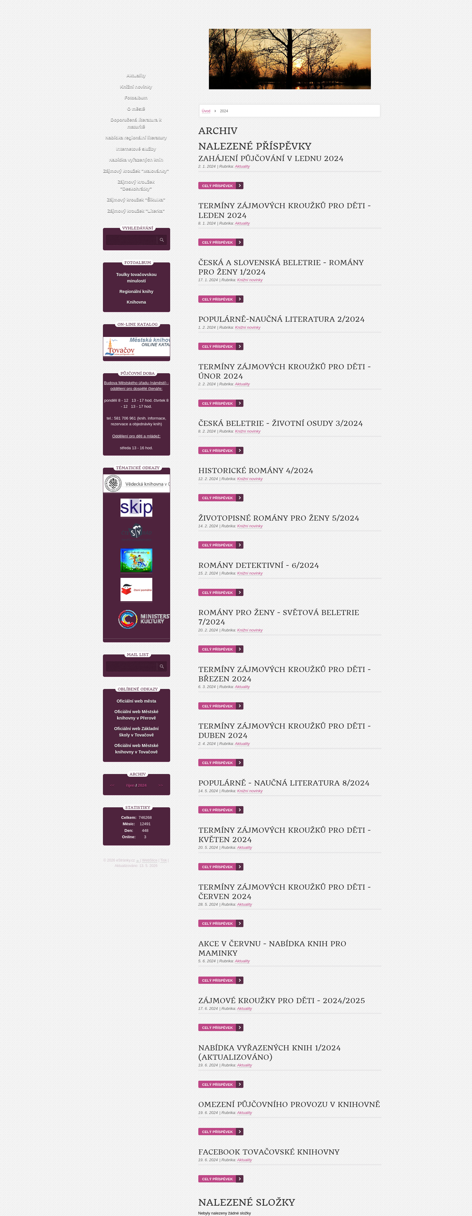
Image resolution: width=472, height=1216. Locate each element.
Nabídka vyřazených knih (136, 159)
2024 (142, 785)
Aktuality (242, 166)
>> (160, 785)
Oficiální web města (136, 701)
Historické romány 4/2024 (255, 470)
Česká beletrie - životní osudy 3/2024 (280, 423)
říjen (130, 785)
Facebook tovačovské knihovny (268, 1152)
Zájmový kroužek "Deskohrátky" (136, 185)
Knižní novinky (250, 280)
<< (112, 785)
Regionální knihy (136, 291)
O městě (136, 108)
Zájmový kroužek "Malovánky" (136, 170)
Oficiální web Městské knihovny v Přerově (136, 714)
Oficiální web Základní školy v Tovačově (136, 731)
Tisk (163, 860)
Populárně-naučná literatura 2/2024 (281, 319)
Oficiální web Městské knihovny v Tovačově (136, 748)
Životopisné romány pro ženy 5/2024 (278, 518)
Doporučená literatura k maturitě (136, 123)
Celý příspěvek (217, 186)
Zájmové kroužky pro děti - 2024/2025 (281, 1001)
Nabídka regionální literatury (136, 137)
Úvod (206, 111)
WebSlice (149, 860)
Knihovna (136, 302)
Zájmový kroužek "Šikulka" (136, 199)
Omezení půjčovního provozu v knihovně (289, 1104)
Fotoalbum (136, 97)
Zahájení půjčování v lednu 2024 (271, 158)
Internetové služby (136, 148)
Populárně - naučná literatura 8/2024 (284, 783)
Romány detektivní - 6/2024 (258, 565)
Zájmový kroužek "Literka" (136, 210)
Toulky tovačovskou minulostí (136, 277)
